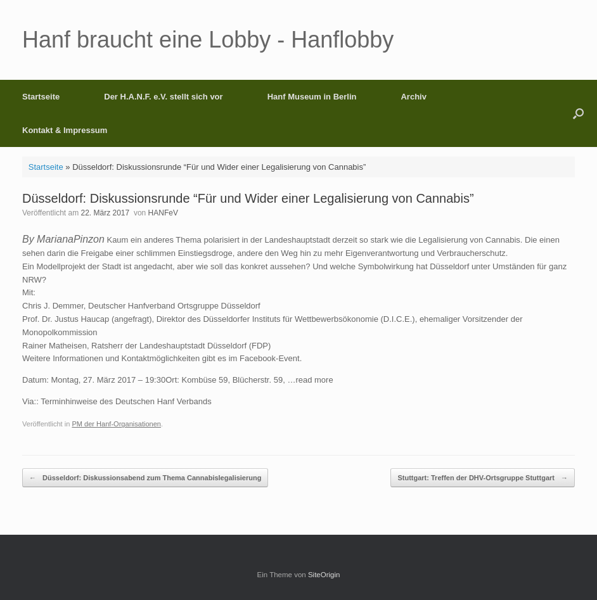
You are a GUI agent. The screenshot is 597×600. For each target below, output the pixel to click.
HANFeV (163, 212)
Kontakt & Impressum (64, 130)
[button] (578, 113)
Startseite (41, 96)
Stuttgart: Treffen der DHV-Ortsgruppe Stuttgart (482, 478)
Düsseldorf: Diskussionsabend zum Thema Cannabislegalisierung (145, 478)
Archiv (413, 96)
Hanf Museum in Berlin (312, 96)
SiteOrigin (324, 574)
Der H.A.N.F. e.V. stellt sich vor (163, 96)
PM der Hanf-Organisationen (116, 424)
